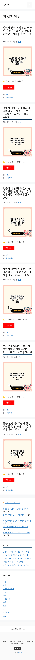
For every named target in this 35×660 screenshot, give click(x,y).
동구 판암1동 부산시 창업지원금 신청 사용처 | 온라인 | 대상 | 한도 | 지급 (17, 426)
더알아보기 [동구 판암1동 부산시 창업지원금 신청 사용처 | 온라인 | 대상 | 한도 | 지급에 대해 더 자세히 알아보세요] (9, 480)
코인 (4, 615)
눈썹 (4, 585)
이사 (4, 602)
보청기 (5, 592)
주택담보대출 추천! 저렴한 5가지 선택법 (17, 558)
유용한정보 (7, 599)
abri (22, 644)
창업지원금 (9, 97)
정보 (7, 94)
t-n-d (3, 641)
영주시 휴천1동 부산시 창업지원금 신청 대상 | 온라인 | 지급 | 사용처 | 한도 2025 (17, 192)
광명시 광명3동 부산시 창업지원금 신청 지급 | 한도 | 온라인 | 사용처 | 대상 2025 (17, 112)
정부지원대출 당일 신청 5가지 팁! (15, 515)
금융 (4, 582)
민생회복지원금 (8, 588)
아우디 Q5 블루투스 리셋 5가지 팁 (15, 555)
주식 (4, 609)
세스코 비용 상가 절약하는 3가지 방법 (16, 532)
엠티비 (6, 4)
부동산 (5, 595)
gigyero (20, 641)
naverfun (14, 644)
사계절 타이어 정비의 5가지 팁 (14, 562)
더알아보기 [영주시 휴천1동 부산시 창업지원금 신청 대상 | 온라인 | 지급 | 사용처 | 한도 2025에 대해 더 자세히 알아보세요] (9, 248)
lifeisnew (30, 641)
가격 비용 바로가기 (12, 502)
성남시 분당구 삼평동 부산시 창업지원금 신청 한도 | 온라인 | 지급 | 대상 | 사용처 (17, 32)
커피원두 (6, 612)
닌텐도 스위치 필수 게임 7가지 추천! (16, 551)
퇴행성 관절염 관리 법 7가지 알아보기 (16, 565)
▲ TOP (17, 648)
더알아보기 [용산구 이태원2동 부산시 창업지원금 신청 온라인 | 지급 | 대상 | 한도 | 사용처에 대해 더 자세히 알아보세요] (9, 402)
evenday (12, 641)
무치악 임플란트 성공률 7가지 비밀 (15, 526)
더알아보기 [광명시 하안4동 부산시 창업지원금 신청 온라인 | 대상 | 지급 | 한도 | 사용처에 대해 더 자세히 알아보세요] (9, 325)
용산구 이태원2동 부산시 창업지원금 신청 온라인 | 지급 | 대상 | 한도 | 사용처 (17, 349)
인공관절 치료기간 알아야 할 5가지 (15, 509)
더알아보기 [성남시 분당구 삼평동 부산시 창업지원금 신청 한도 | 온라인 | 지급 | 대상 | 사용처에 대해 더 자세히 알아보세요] (9, 87)
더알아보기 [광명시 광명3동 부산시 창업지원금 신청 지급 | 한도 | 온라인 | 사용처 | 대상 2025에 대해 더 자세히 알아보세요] (9, 167)
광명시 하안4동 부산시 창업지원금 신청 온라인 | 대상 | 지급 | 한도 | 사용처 (17, 272)
